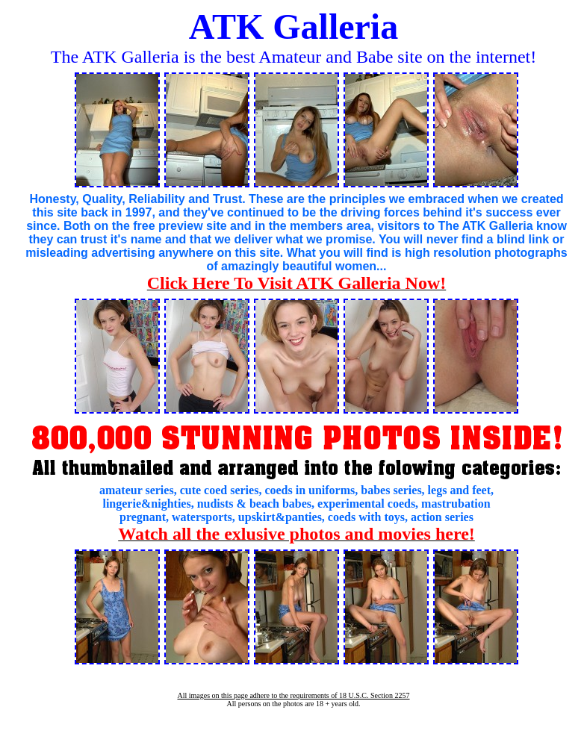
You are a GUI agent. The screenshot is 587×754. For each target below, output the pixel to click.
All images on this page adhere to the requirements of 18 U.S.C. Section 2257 (293, 695)
